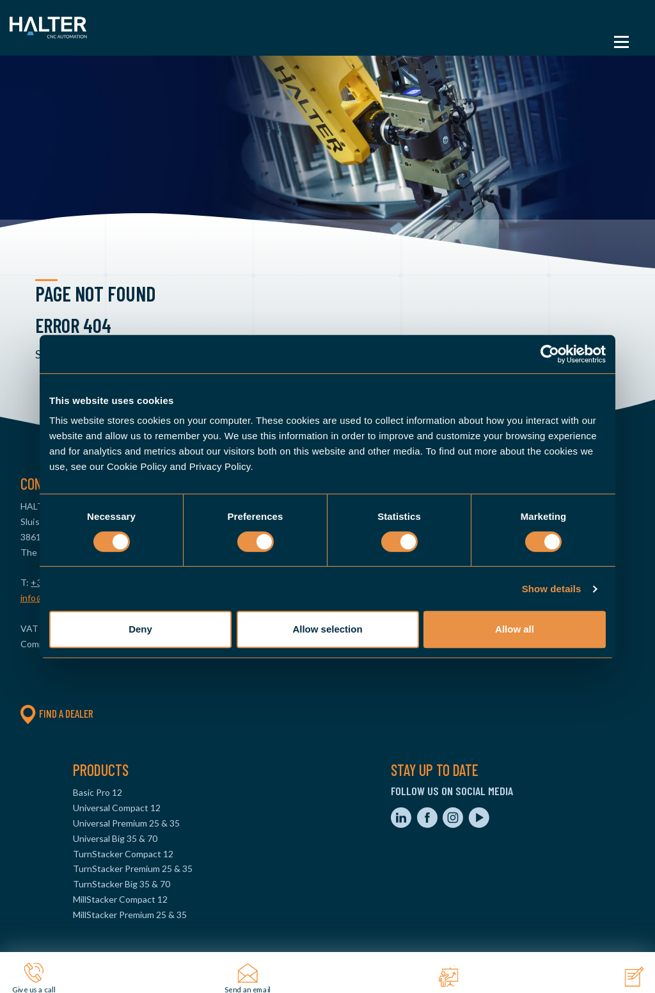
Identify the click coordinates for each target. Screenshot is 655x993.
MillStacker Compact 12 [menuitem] (120, 899)
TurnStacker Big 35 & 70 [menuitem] (121, 883)
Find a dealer (56, 713)
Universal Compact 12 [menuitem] (117, 807)
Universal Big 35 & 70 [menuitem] (115, 838)
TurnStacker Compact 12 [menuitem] (123, 853)
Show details (551, 588)
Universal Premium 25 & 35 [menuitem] (126, 823)
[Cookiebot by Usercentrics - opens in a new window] (550, 354)
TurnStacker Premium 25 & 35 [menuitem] (133, 868)
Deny (140, 629)
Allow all (514, 629)
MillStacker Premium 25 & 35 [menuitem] (130, 914)
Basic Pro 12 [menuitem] (97, 792)
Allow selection (327, 629)
